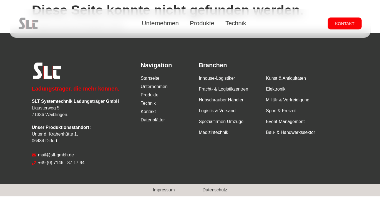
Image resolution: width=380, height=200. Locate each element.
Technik (235, 23)
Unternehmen (160, 23)
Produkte (202, 23)
